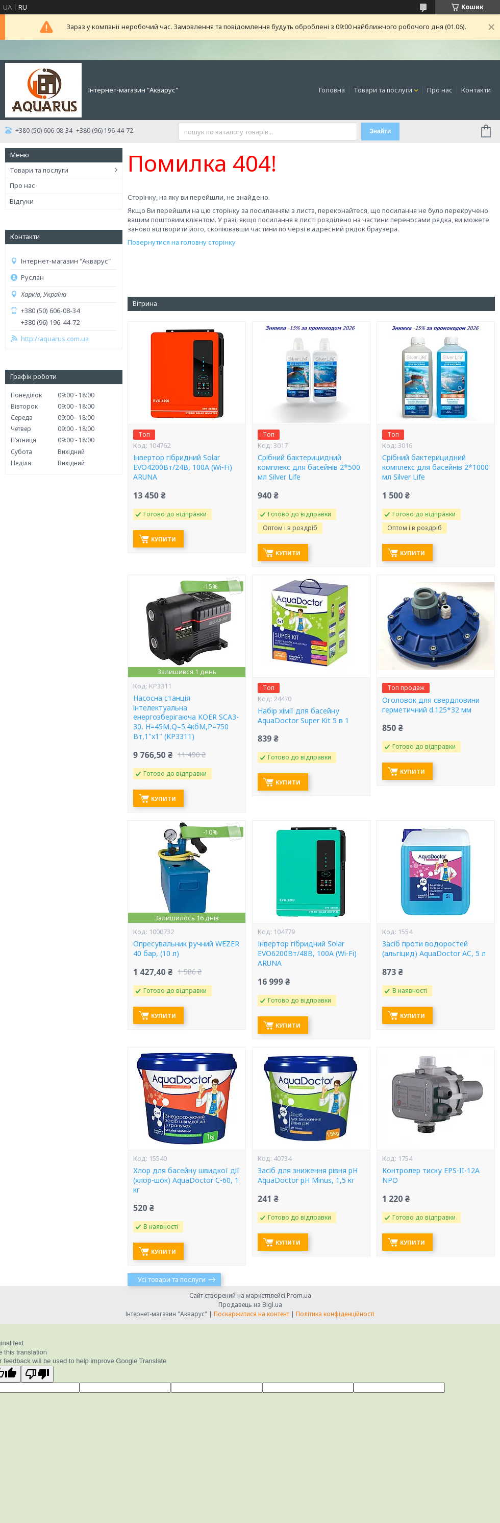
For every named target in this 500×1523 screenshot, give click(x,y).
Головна (332, 89)
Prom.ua (299, 1295)
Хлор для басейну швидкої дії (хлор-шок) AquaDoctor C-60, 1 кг (186, 1180)
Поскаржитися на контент (251, 1314)
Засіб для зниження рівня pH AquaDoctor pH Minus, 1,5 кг (308, 1175)
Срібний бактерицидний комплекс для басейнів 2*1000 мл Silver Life (435, 467)
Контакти (476, 89)
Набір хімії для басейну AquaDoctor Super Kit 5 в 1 (303, 715)
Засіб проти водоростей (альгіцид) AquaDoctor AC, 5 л (434, 948)
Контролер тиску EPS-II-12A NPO (431, 1175)
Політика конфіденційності (335, 1314)
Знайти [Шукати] (380, 131)
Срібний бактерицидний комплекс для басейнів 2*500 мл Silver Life (309, 467)
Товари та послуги (383, 89)
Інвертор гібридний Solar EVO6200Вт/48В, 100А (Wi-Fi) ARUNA (307, 953)
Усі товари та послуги (172, 1279)
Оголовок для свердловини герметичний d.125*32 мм (431, 705)
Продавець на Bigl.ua (250, 1304)
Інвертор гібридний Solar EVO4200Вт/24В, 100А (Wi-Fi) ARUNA (182, 467)
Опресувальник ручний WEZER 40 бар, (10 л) (186, 948)
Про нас (440, 89)
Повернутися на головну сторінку (182, 242)
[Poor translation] (37, 1374)
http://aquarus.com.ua (55, 339)
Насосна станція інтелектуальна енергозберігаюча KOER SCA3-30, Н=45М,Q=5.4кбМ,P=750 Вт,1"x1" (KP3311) (186, 718)
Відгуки (22, 201)
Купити (163, 539)
